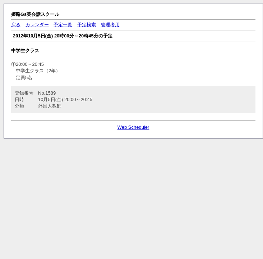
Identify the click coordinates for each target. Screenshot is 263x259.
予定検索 (86, 24)
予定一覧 (63, 24)
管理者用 (110, 24)
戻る (15, 24)
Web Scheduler (133, 127)
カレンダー (37, 24)
